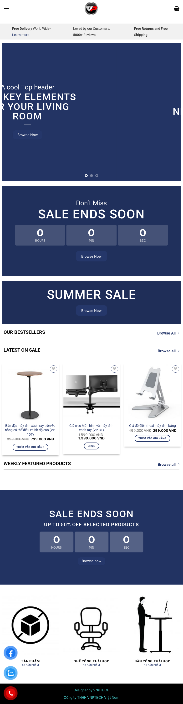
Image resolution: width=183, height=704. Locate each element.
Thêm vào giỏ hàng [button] (30, 447)
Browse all (168, 351)
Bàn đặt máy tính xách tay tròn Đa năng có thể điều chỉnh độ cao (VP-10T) (30, 430)
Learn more (20, 35)
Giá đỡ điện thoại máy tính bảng (152, 426)
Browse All (168, 333)
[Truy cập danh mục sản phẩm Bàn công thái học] (152, 633)
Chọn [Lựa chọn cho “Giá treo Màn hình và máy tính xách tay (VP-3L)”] (91, 446)
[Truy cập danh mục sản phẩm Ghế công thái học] (91, 633)
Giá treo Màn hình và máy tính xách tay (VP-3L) (91, 428)
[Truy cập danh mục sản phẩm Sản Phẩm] (30, 633)
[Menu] (6, 9)
